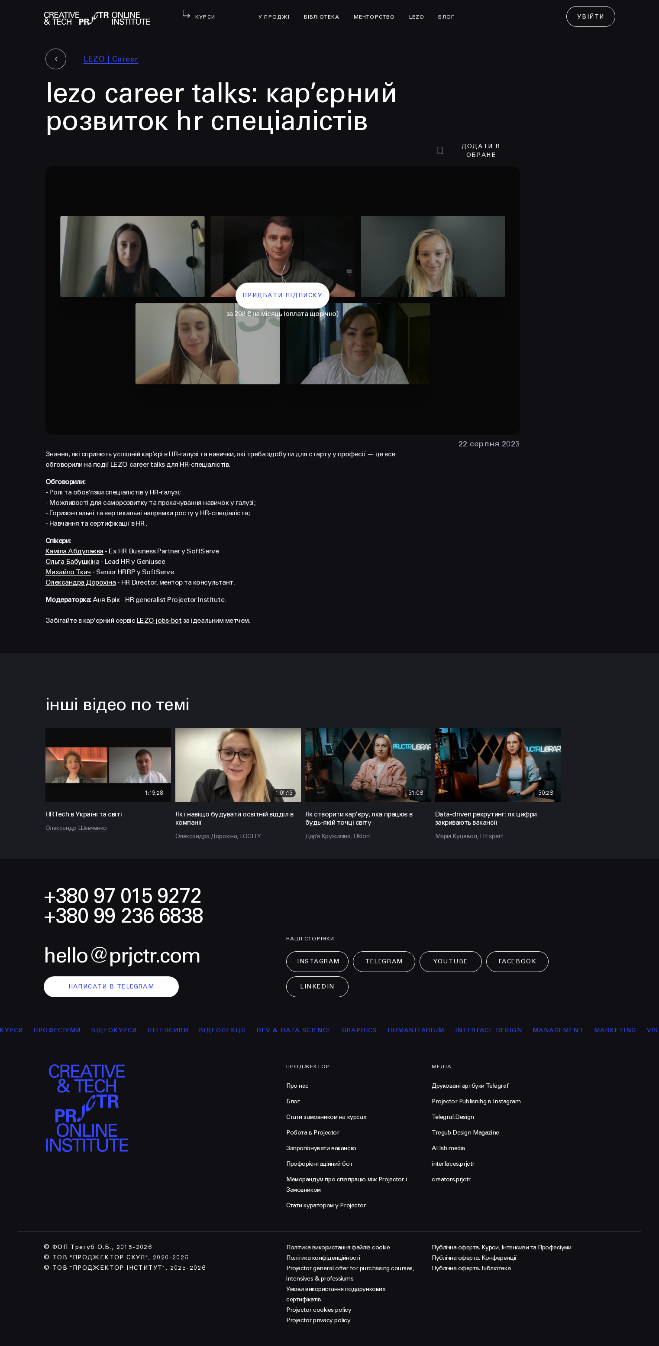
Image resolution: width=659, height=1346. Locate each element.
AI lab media (448, 1148)
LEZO (420, 11)
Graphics (364, 1030)
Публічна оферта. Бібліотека (471, 1268)
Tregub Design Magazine (465, 1132)
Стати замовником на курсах (326, 1117)
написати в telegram (111, 986)
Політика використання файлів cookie (338, 1247)
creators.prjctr (451, 1179)
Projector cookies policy (318, 1309)
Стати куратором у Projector (326, 1205)
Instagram (318, 961)
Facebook (517, 961)
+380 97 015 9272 (122, 896)
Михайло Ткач (68, 572)
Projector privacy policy (318, 1320)
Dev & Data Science (299, 1030)
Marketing (620, 1030)
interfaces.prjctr (453, 1163)
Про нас (297, 1085)
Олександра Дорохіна (80, 582)
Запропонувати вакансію (321, 1148)
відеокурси (119, 1030)
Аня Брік (106, 599)
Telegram (384, 961)
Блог (449, 11)
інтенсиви (173, 1030)
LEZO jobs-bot (159, 620)
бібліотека (325, 11)
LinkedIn (317, 986)
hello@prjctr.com (122, 955)
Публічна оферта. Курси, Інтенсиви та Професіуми (501, 1247)
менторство (378, 11)
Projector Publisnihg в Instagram (476, 1101)
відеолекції (227, 1030)
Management (563, 1030)
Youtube (450, 961)
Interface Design (493, 1030)
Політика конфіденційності (323, 1257)
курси (16, 1030)
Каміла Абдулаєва (74, 551)
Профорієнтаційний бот (319, 1163)
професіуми (62, 1030)
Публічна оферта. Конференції (474, 1257)
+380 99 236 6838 (123, 916)
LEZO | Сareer (111, 59)
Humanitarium (420, 1030)
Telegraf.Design (453, 1117)
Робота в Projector (312, 1132)
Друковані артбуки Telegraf (470, 1085)
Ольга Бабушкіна (72, 561)
